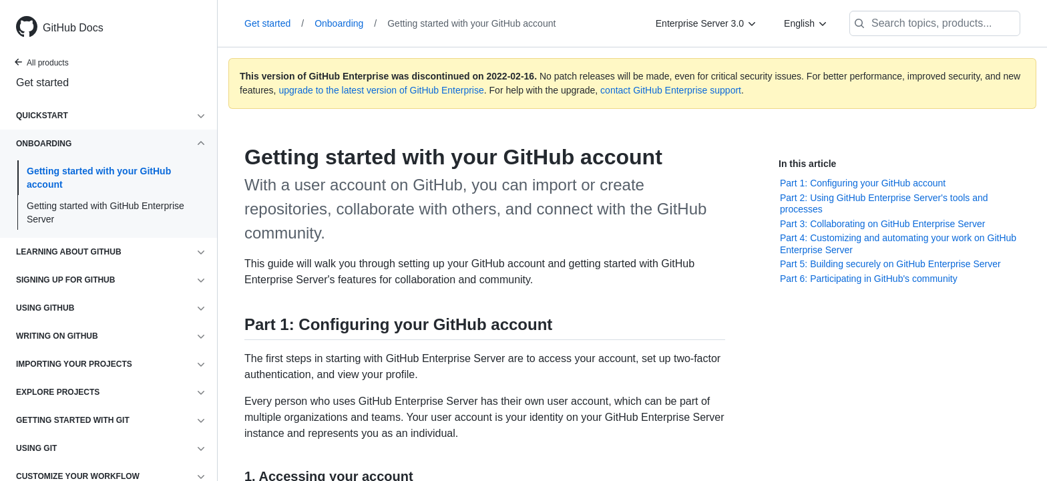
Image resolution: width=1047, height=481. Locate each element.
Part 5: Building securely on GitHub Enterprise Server (890, 264)
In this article (807, 163)
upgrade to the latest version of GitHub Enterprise (380, 90)
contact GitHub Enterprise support (670, 90)
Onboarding (346, 23)
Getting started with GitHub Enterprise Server (105, 212)
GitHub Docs (73, 27)
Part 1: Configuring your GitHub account (863, 183)
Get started (42, 82)
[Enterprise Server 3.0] (706, 23)
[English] (806, 23)
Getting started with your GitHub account (99, 178)
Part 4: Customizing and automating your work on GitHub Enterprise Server (898, 243)
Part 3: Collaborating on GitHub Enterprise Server (882, 223)
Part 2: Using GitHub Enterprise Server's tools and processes (884, 203)
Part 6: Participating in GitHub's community (869, 278)
